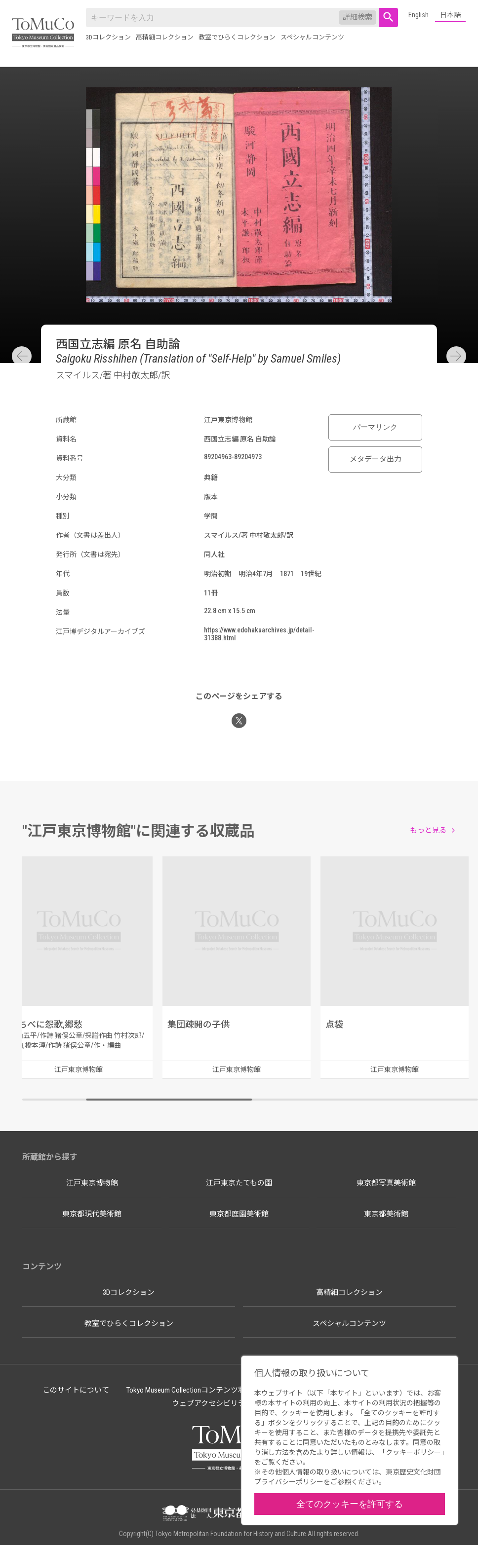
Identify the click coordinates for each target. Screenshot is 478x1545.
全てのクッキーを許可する (349, 1504)
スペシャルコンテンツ (312, 37)
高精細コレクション (165, 37)
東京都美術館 (386, 1214)
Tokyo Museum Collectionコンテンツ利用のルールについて (219, 1390)
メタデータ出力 (375, 459)
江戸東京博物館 (92, 1182)
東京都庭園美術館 (239, 1214)
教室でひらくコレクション (237, 37)
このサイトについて (75, 1390)
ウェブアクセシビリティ (212, 1403)
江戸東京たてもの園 (239, 1182)
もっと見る (428, 830)
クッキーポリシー (413, 1452)
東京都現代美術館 (91, 1214)
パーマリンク (375, 427)
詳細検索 (357, 17)
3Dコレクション (108, 37)
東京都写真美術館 (386, 1182)
